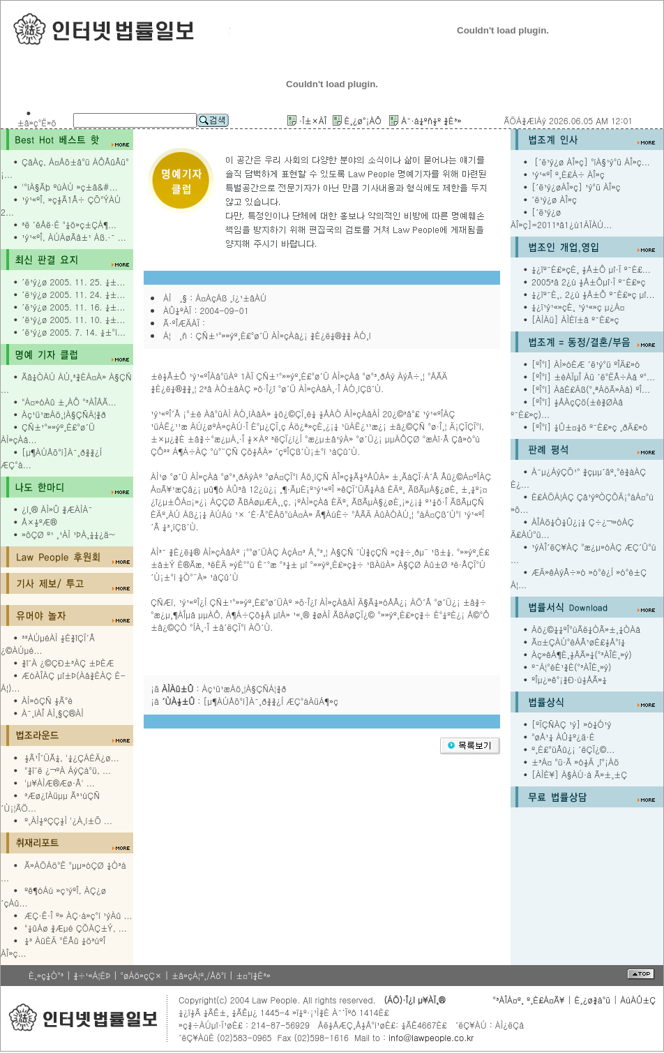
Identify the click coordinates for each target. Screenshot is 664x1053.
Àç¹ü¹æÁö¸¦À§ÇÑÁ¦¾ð (64, 414)
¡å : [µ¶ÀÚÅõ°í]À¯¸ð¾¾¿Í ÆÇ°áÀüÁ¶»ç (244, 701)
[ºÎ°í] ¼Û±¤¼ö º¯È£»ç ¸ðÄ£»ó (589, 427)
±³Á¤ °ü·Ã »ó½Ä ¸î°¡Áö (575, 762)
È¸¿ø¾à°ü (593, 1000)
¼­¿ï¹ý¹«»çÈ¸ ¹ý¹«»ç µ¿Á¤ (577, 307)
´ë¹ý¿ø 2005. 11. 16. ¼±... (73, 307)
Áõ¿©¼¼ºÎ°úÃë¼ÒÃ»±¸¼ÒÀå (585, 629)
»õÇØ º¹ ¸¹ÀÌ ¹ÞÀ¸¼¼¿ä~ (68, 534)
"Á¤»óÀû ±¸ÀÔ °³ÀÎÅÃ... (69, 402)
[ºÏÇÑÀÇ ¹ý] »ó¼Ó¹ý (571, 724)
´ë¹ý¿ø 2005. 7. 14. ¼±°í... (74, 332)
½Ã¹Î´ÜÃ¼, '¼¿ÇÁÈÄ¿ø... (71, 757)
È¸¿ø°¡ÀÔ (363, 120)
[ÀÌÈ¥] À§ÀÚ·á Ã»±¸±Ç (579, 774)
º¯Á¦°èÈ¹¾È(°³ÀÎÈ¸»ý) (571, 667)
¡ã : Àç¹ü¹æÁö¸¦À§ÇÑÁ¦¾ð (218, 688)
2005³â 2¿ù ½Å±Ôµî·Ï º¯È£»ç (588, 281)
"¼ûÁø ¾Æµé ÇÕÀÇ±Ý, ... (75, 928)
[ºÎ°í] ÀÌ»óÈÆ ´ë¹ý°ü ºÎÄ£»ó (585, 364)
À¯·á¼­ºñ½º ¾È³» (431, 120)
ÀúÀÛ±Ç (638, 1000)
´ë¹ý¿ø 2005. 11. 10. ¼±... (73, 319)
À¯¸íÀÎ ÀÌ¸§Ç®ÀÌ (53, 713)
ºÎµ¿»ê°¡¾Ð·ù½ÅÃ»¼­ (569, 679)
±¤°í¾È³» (253, 975)
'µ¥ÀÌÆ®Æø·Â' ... (59, 783)
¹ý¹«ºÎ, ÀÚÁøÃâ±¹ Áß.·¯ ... (74, 237)
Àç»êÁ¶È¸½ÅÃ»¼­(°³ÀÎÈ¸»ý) (581, 654)
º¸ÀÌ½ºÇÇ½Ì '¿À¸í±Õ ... (68, 820)
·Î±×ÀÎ (313, 120)
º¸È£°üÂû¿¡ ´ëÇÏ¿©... (572, 749)
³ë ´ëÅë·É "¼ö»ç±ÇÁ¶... (69, 224)
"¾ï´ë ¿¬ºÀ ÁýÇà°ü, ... (67, 770)
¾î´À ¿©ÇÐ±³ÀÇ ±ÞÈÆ (68, 663)
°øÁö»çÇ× (141, 975)
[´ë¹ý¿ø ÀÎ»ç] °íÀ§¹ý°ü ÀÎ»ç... (590, 161)
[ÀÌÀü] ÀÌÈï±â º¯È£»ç (575, 319)
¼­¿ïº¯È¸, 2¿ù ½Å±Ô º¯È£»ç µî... (593, 294)
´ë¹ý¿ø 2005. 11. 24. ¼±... (73, 294)
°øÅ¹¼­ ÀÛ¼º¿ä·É (563, 736)
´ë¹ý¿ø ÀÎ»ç (554, 199)
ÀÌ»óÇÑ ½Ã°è (47, 700)
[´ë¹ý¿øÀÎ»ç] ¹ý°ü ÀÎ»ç (576, 187)
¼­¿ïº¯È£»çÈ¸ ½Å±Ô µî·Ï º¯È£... (591, 269)
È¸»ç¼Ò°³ (46, 975)
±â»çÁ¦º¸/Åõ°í (199, 975)
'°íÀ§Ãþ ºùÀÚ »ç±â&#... (70, 187)
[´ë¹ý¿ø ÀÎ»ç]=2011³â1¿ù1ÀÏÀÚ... (561, 218)
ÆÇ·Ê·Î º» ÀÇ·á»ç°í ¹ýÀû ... (78, 915)
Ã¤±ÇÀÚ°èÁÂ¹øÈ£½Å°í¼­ (578, 642)
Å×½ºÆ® (39, 522)
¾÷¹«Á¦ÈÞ (91, 975)
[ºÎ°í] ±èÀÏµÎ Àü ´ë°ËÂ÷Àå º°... (593, 376)
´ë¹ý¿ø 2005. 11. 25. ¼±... (73, 281)
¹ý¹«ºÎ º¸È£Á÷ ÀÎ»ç (568, 174)
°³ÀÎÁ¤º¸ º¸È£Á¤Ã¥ (528, 1000)
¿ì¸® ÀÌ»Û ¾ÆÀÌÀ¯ (57, 509)
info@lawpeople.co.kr (430, 1037)
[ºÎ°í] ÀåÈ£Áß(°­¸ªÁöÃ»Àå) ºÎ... (590, 389)
